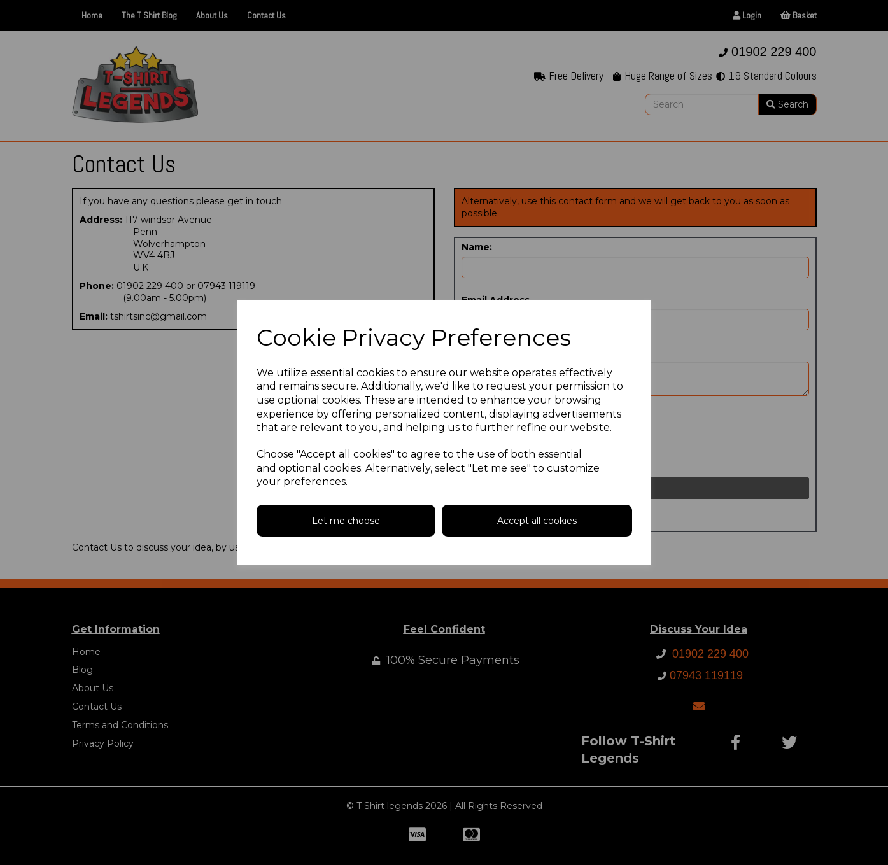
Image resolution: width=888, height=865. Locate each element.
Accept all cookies (537, 520)
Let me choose (346, 520)
